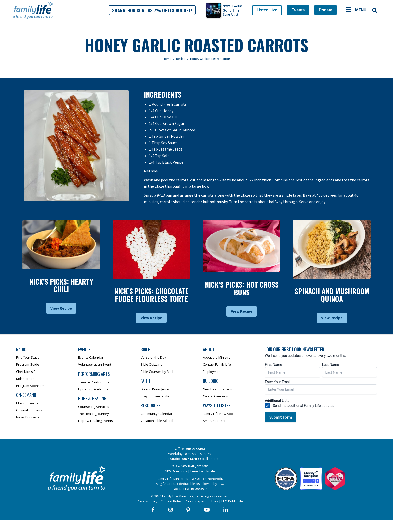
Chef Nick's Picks (28, 371)
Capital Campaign (216, 396)
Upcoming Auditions (93, 389)
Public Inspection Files (201, 501)
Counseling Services (93, 406)
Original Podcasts (29, 410)
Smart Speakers (215, 420)
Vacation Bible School (157, 420)
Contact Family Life (217, 364)
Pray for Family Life (155, 396)
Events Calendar (90, 357)
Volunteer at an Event (94, 364)
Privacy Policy (147, 501)
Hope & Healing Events (95, 420)
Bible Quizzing (151, 364)
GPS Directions (176, 471)
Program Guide (27, 364)
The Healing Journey (93, 413)
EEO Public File (232, 501)
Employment (212, 371)
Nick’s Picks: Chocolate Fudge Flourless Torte (151, 295)
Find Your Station (29, 357)
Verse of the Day (153, 357)
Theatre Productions (93, 382)
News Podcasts (27, 417)
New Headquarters (217, 389)
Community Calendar (156, 413)
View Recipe (61, 308)
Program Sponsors (30, 385)
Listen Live (267, 10)
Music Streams (27, 403)
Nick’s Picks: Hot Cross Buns (242, 288)
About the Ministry (216, 357)
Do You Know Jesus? (156, 389)
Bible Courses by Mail (157, 371)
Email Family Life (202, 471)
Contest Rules (171, 501)
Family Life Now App (218, 413)
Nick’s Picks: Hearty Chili (61, 285)
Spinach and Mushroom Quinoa (331, 295)
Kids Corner (25, 378)
